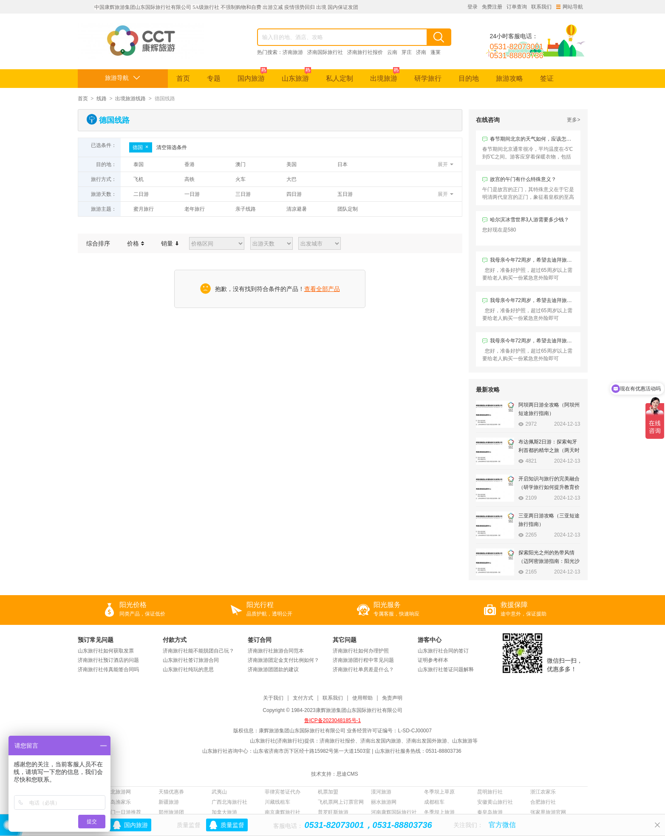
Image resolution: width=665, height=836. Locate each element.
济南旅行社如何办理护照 (361, 651)
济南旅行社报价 (365, 52)
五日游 (345, 194)
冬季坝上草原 (439, 792)
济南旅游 (293, 52)
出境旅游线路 (130, 99)
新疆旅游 (168, 802)
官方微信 (502, 824)
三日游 (243, 194)
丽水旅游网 (383, 802)
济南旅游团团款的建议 (273, 669)
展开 (443, 164)
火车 (240, 179)
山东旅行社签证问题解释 (446, 669)
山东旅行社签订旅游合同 (191, 660)
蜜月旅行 (143, 209)
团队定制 (347, 209)
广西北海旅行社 (229, 802)
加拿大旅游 (224, 812)
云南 (392, 52)
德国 (141, 147)
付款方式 (175, 639)
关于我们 (273, 698)
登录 (472, 7)
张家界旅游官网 (548, 812)
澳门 (240, 164)
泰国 (138, 164)
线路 (101, 99)
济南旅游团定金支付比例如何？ (283, 660)
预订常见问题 (95, 639)
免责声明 (392, 698)
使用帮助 (362, 698)
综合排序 (98, 243)
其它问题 (345, 639)
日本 (342, 164)
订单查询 (517, 7)
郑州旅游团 (171, 812)
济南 (421, 52)
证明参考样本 (433, 660)
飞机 (138, 179)
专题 (214, 78)
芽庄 (407, 52)
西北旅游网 (118, 792)
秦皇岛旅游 (490, 812)
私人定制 (339, 78)
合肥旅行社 (543, 802)
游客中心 (429, 639)
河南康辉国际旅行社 (394, 812)
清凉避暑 (296, 209)
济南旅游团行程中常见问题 (363, 660)
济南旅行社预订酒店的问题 (108, 660)
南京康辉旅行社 (282, 812)
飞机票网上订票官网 (341, 802)
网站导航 (569, 7)
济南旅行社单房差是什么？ (363, 669)
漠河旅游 (381, 792)
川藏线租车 (277, 802)
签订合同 (260, 639)
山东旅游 (296, 75)
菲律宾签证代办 (282, 792)
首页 (183, 78)
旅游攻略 (509, 78)
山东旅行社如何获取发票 (106, 651)
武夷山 (219, 792)
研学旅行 (427, 78)
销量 (169, 243)
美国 (291, 164)
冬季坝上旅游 (439, 812)
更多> (573, 120)
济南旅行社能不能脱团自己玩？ (198, 651)
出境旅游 (384, 75)
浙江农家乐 (543, 792)
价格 (135, 243)
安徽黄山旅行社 (495, 802)
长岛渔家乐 (118, 802)
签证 (547, 78)
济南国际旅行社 (325, 52)
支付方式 (303, 698)
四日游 (294, 194)
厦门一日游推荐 (123, 812)
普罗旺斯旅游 (333, 812)
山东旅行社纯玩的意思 (188, 669)
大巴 (291, 179)
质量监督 (232, 825)
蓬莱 (435, 52)
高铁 (189, 179)
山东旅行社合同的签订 (443, 651)
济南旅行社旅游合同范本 (276, 651)
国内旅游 (252, 75)
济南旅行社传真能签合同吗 (108, 669)
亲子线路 (245, 209)
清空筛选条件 (171, 147)
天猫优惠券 (171, 792)
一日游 (192, 194)
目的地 (468, 78)
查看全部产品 (322, 288)
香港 (189, 164)
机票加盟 (328, 792)
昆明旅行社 (490, 792)
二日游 (141, 194)
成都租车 (434, 802)
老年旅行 (194, 209)
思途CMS (347, 774)
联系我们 (541, 7)
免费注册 (492, 7)
